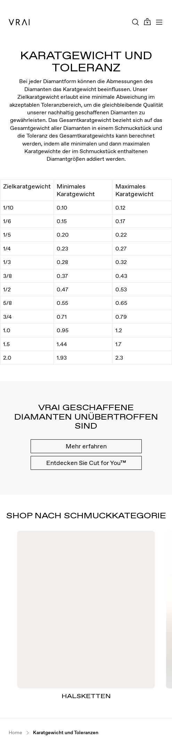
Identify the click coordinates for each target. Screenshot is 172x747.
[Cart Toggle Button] (147, 22)
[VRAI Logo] (19, 22)
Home (15, 732)
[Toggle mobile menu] (159, 22)
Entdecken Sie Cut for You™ (86, 462)
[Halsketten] (86, 609)
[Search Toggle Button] (135, 22)
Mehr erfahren (86, 446)
